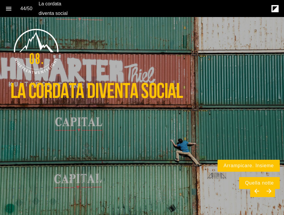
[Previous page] (256, 191)
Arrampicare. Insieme (249, 165)
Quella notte (259, 182)
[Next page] (269, 191)
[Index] (8, 8)
